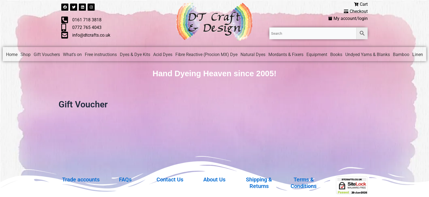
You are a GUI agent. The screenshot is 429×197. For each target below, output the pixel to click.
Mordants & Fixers (285, 55)
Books (336, 55)
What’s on (72, 55)
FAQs (125, 179)
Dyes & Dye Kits (135, 55)
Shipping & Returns (259, 182)
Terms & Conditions (304, 182)
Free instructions (101, 55)
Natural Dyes (252, 55)
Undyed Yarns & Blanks (367, 55)
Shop (26, 55)
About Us (214, 179)
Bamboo (401, 55)
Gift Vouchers (47, 55)
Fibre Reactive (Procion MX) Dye (206, 55)
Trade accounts (81, 179)
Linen (417, 55)
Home (12, 55)
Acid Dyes (162, 55)
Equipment (316, 55)
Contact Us (169, 179)
